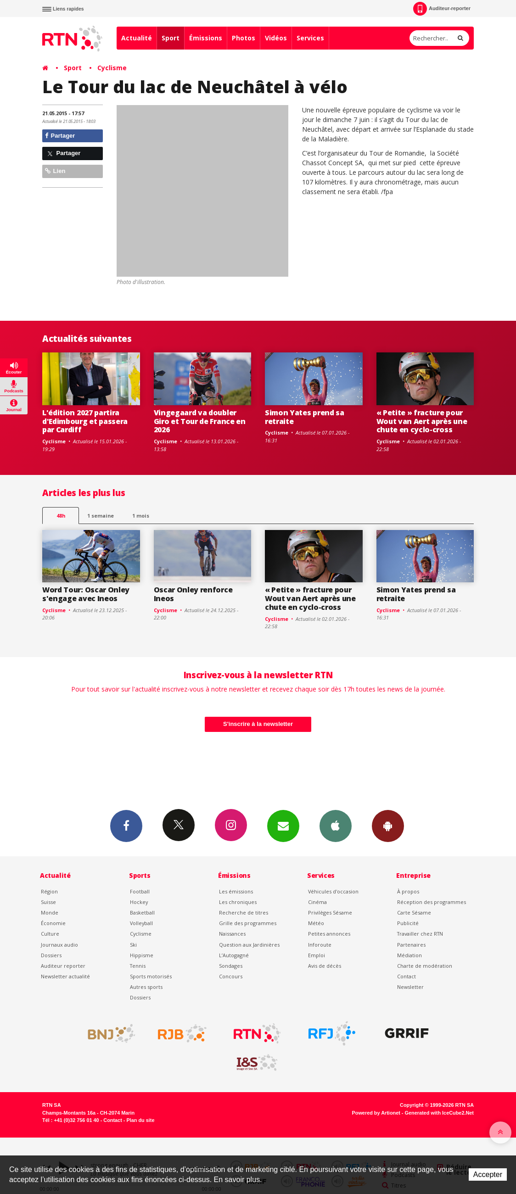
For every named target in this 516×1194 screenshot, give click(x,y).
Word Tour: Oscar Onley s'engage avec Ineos (85, 594)
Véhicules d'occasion (333, 891)
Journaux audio (59, 945)
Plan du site (140, 1120)
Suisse (48, 902)
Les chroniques (238, 902)
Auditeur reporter (63, 966)
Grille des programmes (247, 923)
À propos (408, 891)
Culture (50, 934)
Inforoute (319, 945)
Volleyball (141, 923)
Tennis (138, 966)
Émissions (205, 37)
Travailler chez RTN (420, 934)
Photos (243, 37)
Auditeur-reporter (442, 9)
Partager (60, 135)
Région (49, 891)
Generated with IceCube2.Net (439, 1113)
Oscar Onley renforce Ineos (193, 594)
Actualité (136, 37)
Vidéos (276, 37)
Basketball (142, 912)
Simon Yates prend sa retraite (304, 416)
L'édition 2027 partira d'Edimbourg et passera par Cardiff (85, 421)
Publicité (408, 923)
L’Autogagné (234, 955)
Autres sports (146, 987)
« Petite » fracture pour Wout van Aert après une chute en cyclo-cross (421, 421)
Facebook (126, 825)
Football (140, 891)
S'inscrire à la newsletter (258, 723)
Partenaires (411, 945)
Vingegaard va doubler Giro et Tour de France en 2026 (200, 421)
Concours (230, 976)
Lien (55, 170)
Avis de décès (324, 966)
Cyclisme (112, 67)
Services (310, 37)
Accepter (487, 1174)
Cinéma (317, 902)
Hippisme (141, 955)
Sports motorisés (151, 976)
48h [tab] (60, 515)
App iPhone (336, 825)
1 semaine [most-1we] (100, 515)
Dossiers (51, 955)
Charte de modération (424, 966)
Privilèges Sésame (330, 912)
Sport (170, 37)
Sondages (230, 966)
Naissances (232, 934)
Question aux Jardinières (249, 945)
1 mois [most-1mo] (140, 515)
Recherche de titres (243, 912)
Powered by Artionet (376, 1113)
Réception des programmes (431, 902)
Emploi (316, 955)
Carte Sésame (414, 912)
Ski (133, 945)
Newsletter (410, 987)
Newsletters (283, 825)
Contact (406, 976)
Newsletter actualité (65, 976)
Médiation (409, 955)
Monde (49, 912)
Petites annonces (329, 934)
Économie (53, 923)
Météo (316, 923)
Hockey (139, 902)
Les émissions (236, 891)
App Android (388, 825)
